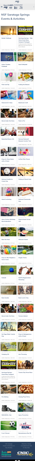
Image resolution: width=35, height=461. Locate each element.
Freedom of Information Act (9, 445)
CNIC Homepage (8, 443)
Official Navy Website (26, 443)
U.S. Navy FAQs (26, 447)
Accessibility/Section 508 (26, 445)
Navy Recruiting (8, 447)
